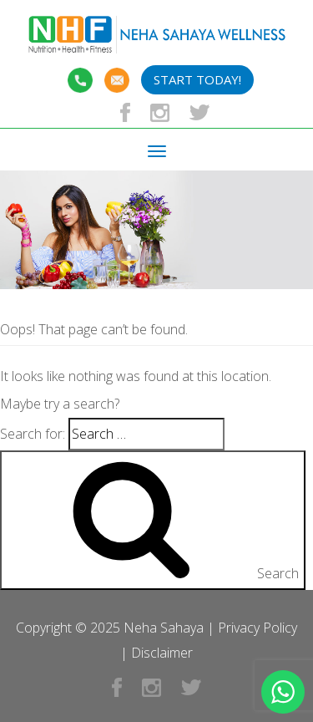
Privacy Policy (257, 627)
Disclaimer (162, 652)
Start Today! (197, 79)
